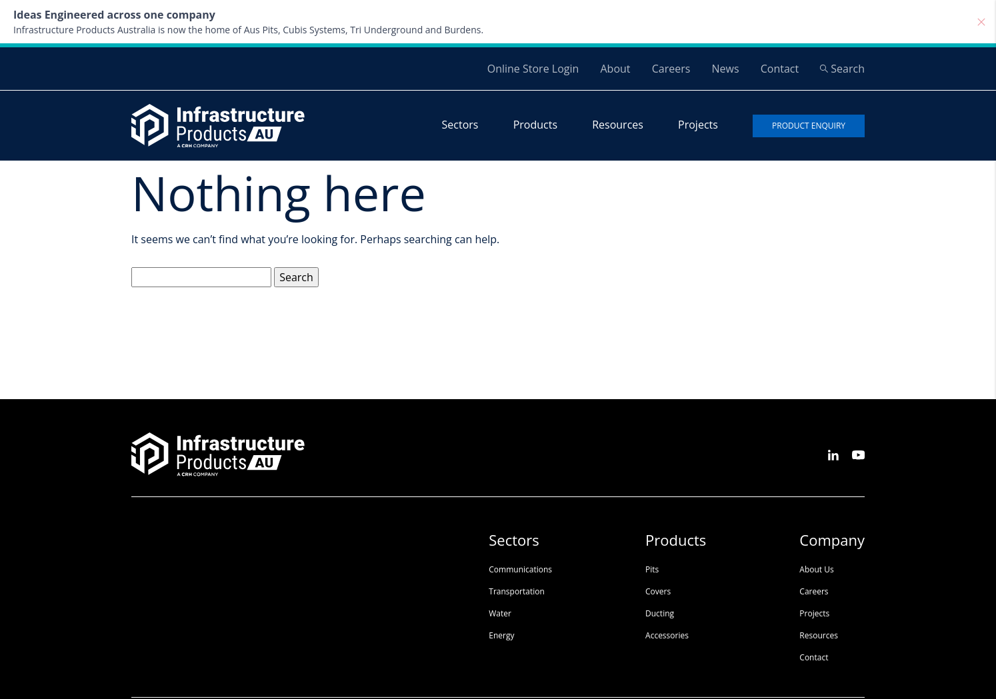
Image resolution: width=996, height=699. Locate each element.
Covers (658, 591)
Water (500, 613)
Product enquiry (808, 125)
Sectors (460, 124)
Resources (617, 124)
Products (535, 124)
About (615, 68)
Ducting (659, 613)
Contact (780, 68)
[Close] (981, 22)
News (725, 68)
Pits (652, 569)
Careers (671, 68)
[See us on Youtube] (858, 454)
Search (842, 68)
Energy (501, 635)
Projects (698, 124)
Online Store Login (533, 68)
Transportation (517, 591)
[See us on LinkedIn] (833, 454)
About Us (816, 569)
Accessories (667, 635)
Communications (520, 569)
